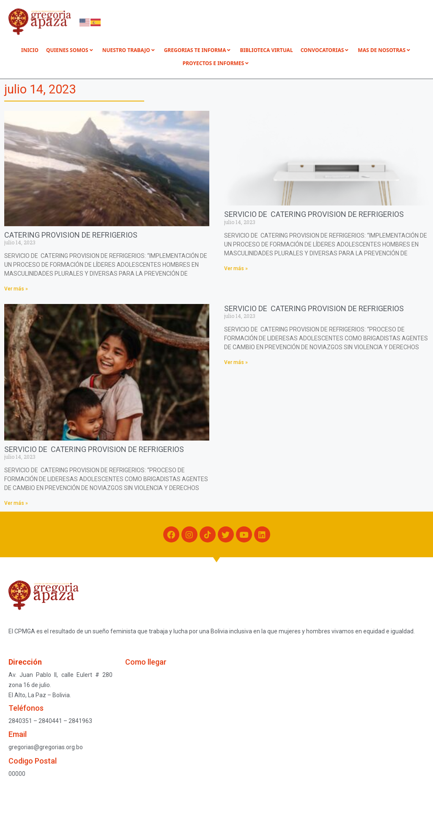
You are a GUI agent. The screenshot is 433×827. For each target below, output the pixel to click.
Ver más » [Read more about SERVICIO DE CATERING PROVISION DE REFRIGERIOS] (236, 268)
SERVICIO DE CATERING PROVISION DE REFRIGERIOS (314, 214)
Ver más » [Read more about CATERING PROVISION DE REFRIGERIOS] (16, 289)
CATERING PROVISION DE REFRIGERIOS (70, 234)
